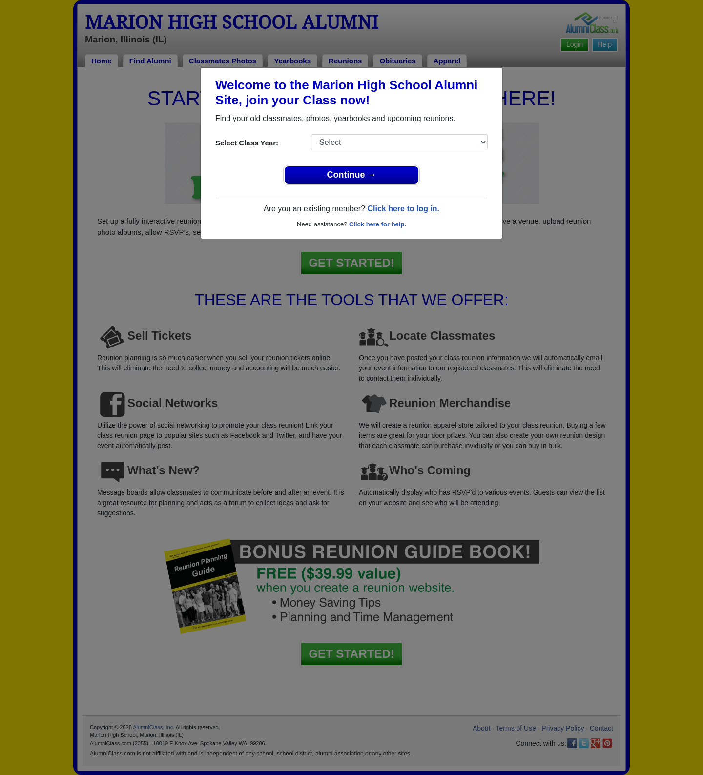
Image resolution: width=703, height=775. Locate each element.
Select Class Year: (246, 143)
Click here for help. (377, 224)
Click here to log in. (403, 208)
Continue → (351, 175)
